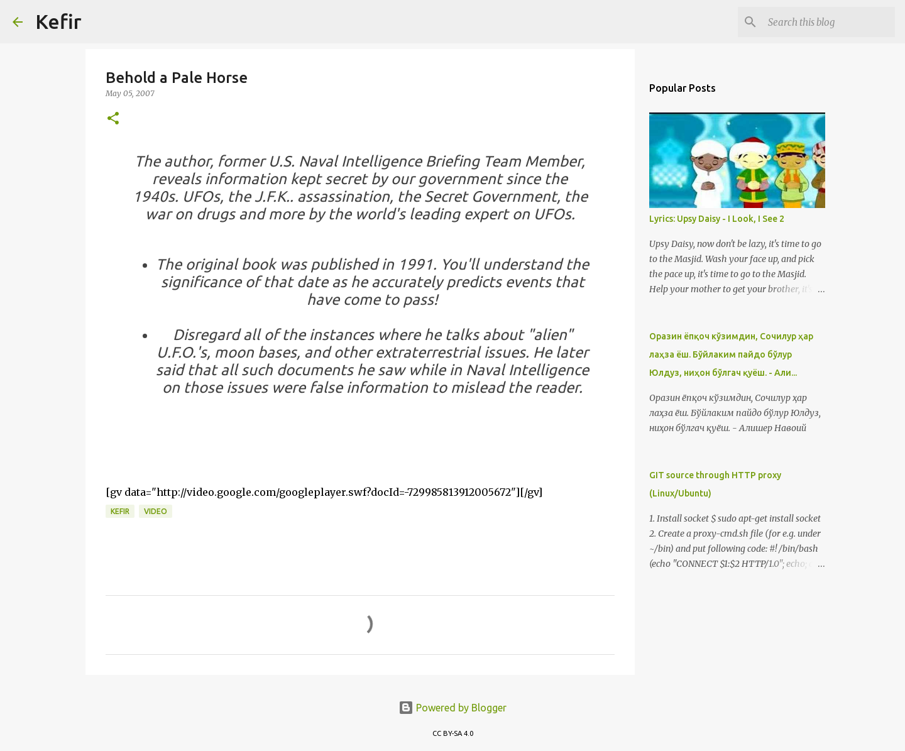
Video (155, 511)
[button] (113, 119)
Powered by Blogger (452, 707)
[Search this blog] (829, 22)
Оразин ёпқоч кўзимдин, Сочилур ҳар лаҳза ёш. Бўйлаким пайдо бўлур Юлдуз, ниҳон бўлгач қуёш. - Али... (731, 354)
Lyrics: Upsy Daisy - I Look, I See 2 (716, 219)
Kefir (58, 21)
